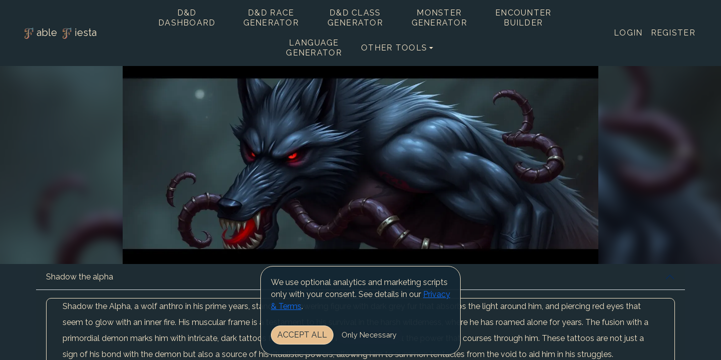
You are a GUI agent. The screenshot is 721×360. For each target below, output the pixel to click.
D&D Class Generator (355, 18)
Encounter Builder (523, 18)
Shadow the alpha (79, 277)
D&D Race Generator (271, 18)
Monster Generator (440, 18)
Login (628, 33)
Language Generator (314, 48)
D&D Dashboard (187, 18)
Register (673, 33)
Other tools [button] (394, 47)
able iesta (59, 33)
